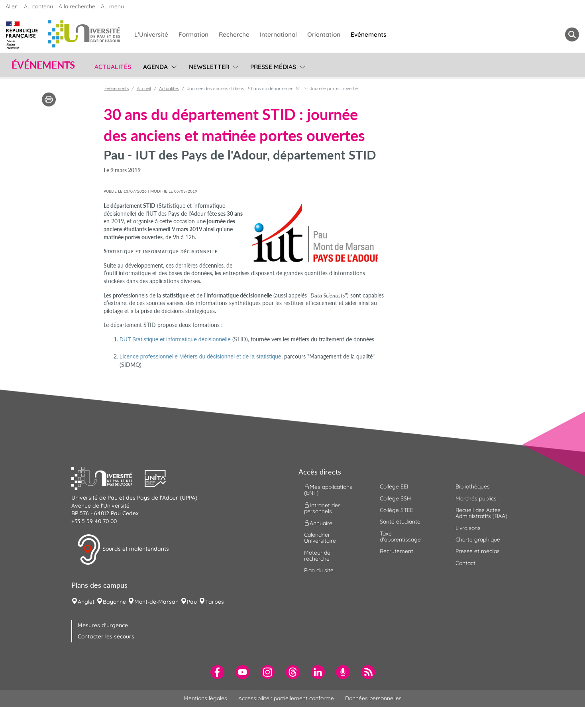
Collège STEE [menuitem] (396, 510)
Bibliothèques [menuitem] (472, 486)
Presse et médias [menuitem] (477, 551)
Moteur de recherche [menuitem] (317, 555)
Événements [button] (43, 65)
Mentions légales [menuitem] (205, 698)
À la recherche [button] (77, 6)
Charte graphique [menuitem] (477, 539)
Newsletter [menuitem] (209, 67)
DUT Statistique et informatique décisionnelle (175, 339)
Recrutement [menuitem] (396, 551)
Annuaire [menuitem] (318, 523)
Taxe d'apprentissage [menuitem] (400, 536)
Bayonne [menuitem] (114, 601)
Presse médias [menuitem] (273, 67)
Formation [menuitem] (193, 34)
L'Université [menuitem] (151, 34)
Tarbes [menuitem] (214, 601)
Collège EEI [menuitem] (394, 486)
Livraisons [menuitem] (468, 528)
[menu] (172, 66)
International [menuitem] (278, 34)
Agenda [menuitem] (155, 67)
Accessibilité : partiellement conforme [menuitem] (286, 698)
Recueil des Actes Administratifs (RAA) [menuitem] (481, 513)
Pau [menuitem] (192, 601)
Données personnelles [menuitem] (373, 698)
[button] (108, 477)
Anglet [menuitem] (86, 601)
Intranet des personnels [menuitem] (322, 507)
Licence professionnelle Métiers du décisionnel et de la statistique (200, 356)
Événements (116, 88)
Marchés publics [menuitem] (476, 498)
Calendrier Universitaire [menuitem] (320, 537)
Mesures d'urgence (103, 625)
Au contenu (38, 6)
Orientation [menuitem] (323, 34)
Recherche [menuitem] (234, 34)
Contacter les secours (106, 636)
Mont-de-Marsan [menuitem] (156, 601)
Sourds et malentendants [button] (123, 549)
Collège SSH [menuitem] (395, 498)
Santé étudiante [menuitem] (400, 521)
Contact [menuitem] (465, 563)
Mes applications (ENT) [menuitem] (328, 489)
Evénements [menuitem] (368, 34)
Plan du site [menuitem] (319, 570)
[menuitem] (217, 672)
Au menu (112, 6)
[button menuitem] (572, 34)
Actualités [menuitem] (112, 67)
